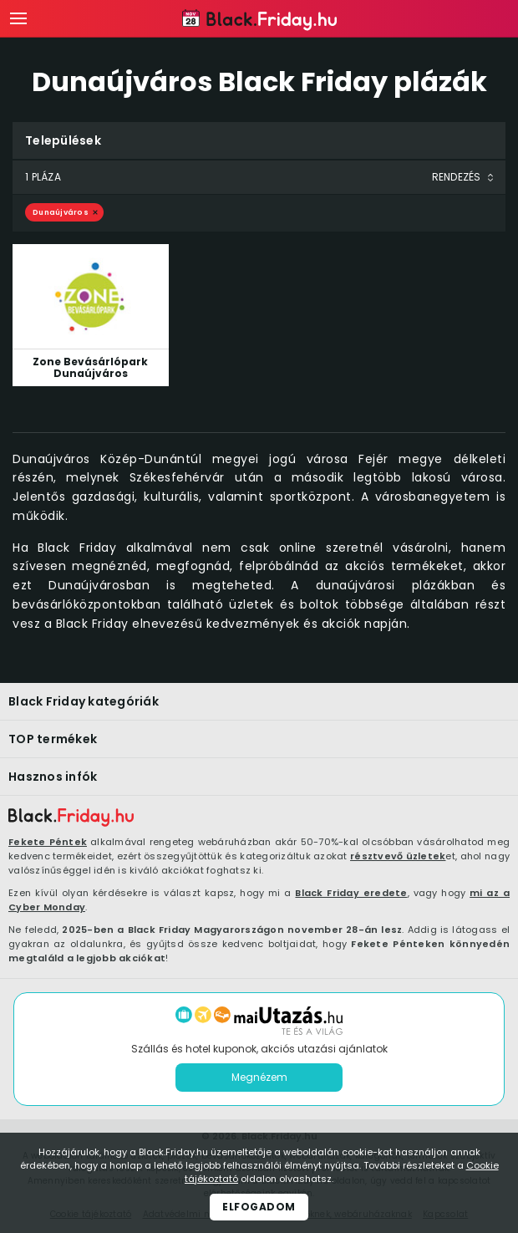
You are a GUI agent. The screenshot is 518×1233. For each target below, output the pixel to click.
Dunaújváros (61, 212)
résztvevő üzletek (397, 856)
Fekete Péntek (47, 841)
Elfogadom (259, 1207)
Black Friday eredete (351, 892)
